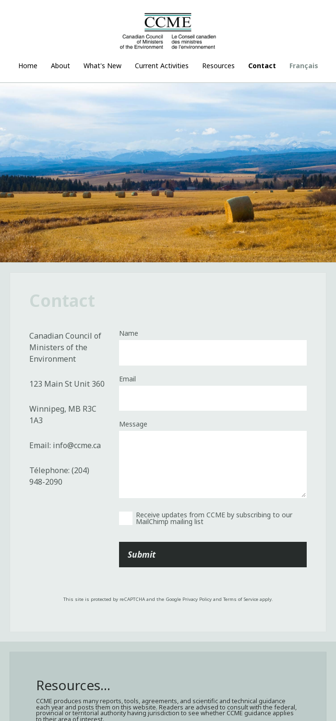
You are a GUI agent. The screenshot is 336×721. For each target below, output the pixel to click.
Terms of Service (240, 599)
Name (128, 333)
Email (127, 379)
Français (303, 65)
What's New (102, 65)
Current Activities (162, 65)
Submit (142, 554)
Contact (262, 65)
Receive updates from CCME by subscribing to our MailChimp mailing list (214, 518)
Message (133, 424)
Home (27, 65)
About (60, 65)
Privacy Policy (197, 599)
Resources (218, 65)
